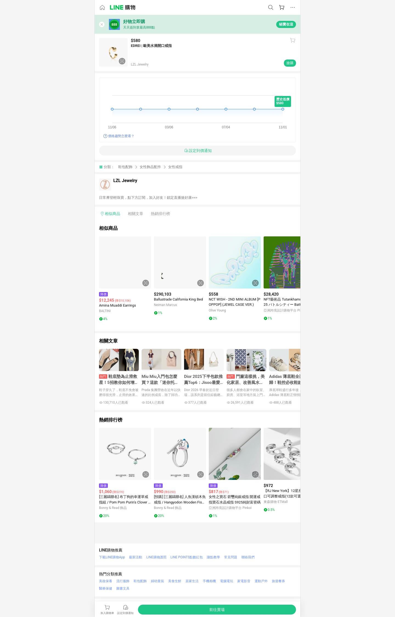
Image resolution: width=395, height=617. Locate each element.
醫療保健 (105, 588)
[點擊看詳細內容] (125, 262)
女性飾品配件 (150, 167)
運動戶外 (261, 581)
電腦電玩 (226, 581)
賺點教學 (213, 557)
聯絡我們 (248, 557)
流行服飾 (122, 581)
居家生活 (192, 581)
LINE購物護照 (156, 557)
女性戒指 (175, 167)
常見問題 (230, 557)
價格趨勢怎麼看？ (121, 136)
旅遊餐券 (278, 581)
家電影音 (243, 581)
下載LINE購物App (112, 557)
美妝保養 (105, 581)
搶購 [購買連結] (290, 63)
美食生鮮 (174, 581)
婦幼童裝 (157, 581)
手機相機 (209, 581)
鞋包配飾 (125, 167)
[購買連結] (217, 610)
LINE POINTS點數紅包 (187, 557)
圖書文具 (122, 588)
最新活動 (135, 557)
